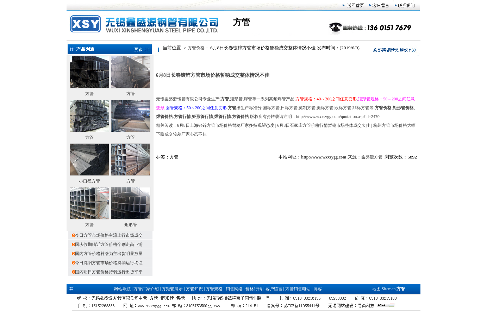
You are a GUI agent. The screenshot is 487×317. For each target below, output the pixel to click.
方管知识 (194, 288)
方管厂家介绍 (146, 288)
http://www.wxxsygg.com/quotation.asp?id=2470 (338, 116)
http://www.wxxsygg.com (323, 157)
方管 (89, 93)
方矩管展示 (172, 288)
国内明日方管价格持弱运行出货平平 (109, 271)
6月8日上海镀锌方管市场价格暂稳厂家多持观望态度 (225, 125)
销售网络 (234, 288)
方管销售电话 (298, 288)
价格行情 (253, 288)
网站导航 (122, 288)
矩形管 (130, 224)
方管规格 (214, 288)
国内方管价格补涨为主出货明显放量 (109, 253)
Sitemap (388, 288)
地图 (376, 288)
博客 (317, 288)
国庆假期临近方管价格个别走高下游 (109, 244)
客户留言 (274, 288)
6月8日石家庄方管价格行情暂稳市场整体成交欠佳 (323, 125)
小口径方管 (89, 181)
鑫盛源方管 (371, 157)
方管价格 (196, 47)
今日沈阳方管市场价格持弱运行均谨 (109, 262)
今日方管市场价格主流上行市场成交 (109, 235)
